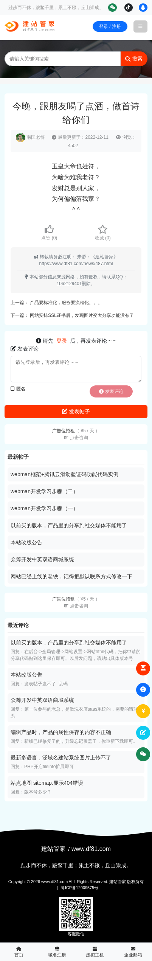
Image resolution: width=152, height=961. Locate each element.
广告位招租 (76, 434)
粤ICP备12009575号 (79, 887)
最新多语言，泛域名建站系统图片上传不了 (61, 758)
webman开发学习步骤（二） (44, 491)
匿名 (18, 388)
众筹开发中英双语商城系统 (42, 559)
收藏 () (103, 233)
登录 (61, 341)
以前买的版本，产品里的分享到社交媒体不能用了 (69, 525)
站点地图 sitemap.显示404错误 (47, 783)
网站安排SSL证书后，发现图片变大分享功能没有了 (82, 315)
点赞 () (49, 233)
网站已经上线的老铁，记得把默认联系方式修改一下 (71, 576)
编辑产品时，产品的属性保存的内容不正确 (61, 732)
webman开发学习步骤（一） (44, 508)
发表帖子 (76, 411)
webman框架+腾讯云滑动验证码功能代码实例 (64, 474)
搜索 (134, 59)
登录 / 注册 (110, 26)
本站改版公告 (26, 542)
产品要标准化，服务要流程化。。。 (66, 302)
